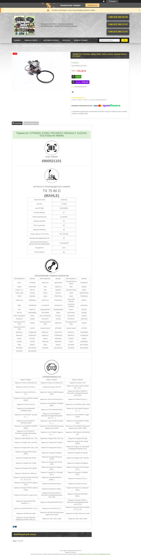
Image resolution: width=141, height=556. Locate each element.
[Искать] (124, 40)
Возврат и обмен (80, 40)
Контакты (66, 40)
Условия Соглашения (54, 46)
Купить (78, 77)
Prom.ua (79, 550)
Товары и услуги (31, 40)
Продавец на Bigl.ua (70, 552)
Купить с (82, 82)
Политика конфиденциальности (101, 554)
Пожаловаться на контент (85, 554)
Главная (17, 40)
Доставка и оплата (51, 40)
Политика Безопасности (32, 46)
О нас (16, 46)
